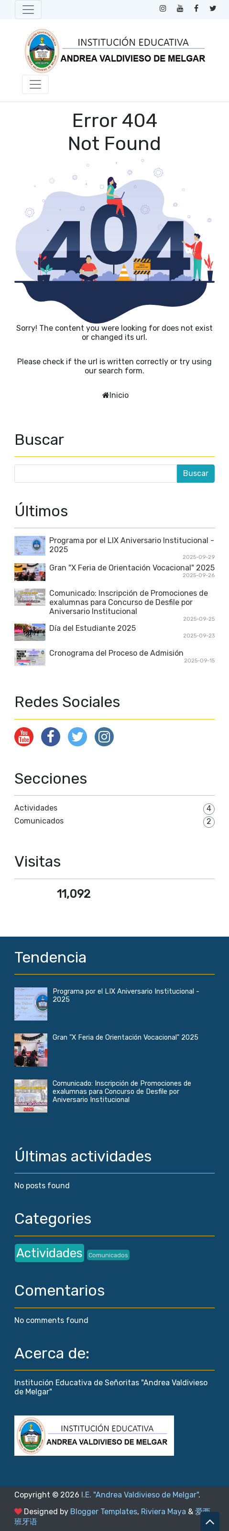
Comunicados (39, 820)
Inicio (119, 395)
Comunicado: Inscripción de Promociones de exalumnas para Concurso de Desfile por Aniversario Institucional (128, 602)
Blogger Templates (103, 1511)
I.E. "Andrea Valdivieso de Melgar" (139, 1494)
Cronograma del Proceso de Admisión (116, 653)
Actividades (35, 807)
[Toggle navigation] (28, 9)
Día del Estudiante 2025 (92, 628)
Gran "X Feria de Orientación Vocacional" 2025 (132, 567)
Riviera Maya (163, 1511)
